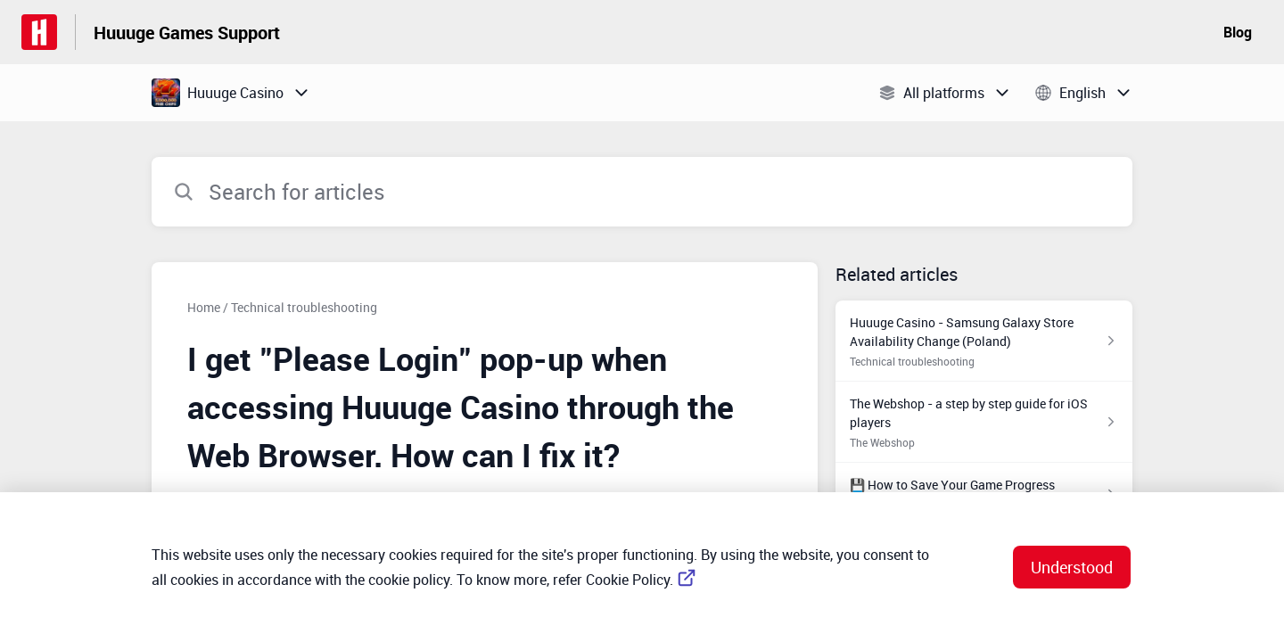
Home (203, 307)
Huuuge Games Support (187, 33)
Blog (1237, 32)
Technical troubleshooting (304, 307)
